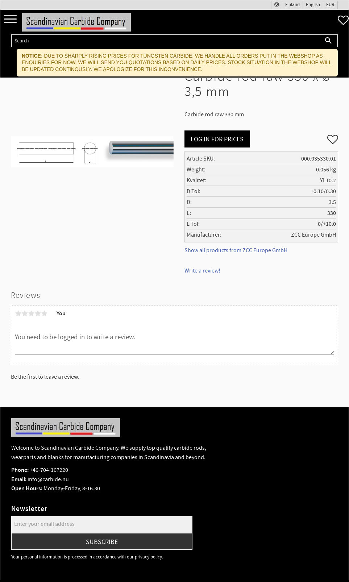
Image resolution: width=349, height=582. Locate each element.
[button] (10, 19)
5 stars (44, 313)
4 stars (37, 313)
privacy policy (148, 557)
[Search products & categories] (165, 40)
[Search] (328, 40)
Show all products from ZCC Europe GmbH (235, 250)
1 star (18, 313)
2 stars (24, 313)
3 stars (31, 313)
